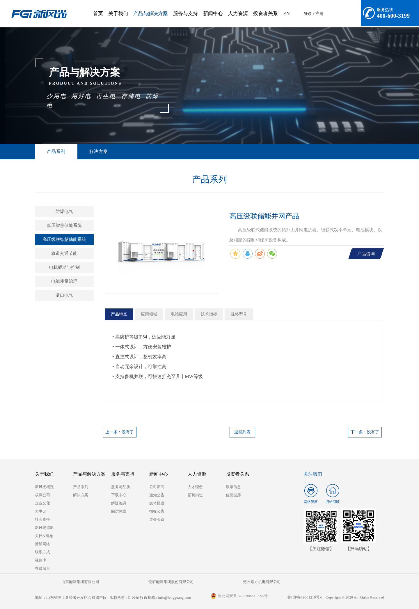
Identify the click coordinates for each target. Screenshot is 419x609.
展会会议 (156, 520)
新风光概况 (44, 487)
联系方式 (42, 552)
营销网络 (42, 544)
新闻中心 (213, 13)
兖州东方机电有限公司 (180, 582)
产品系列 (51, 151)
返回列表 (242, 432)
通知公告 (156, 495)
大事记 (40, 511)
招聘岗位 (195, 495)
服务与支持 (185, 13)
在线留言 (42, 568)
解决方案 (84, 151)
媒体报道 (156, 503)
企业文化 (42, 503)
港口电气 (64, 295)
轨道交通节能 (64, 253)
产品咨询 (366, 254)
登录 (308, 13)
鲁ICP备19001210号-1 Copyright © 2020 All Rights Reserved (335, 598)
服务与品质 (120, 487)
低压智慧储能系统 (64, 225)
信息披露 (233, 495)
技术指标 (209, 314)
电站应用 (179, 314)
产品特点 (119, 314)
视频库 (40, 560)
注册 (319, 13)
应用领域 (149, 314)
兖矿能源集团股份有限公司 (122, 582)
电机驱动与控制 (64, 267)
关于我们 (118, 13)
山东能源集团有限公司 (64, 582)
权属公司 (42, 495)
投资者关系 (265, 13)
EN (286, 13)
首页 (98, 13)
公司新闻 (156, 487)
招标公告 (156, 511)
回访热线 (118, 511)
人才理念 (195, 487)
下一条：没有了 (365, 432)
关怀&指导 (44, 536)
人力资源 (238, 13)
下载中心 (118, 495)
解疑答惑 (118, 503)
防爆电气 (64, 211)
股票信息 (233, 487)
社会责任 (42, 520)
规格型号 (239, 314)
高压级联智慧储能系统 (64, 239)
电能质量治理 (64, 281)
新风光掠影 (44, 528)
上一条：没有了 (119, 432)
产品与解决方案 (150, 13)
